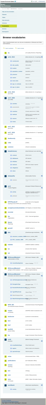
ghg (9, 232)
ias (9, 249)
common (10, 147)
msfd (9, 339)
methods (14, 114)
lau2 (9, 325)
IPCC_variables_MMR (17, 239)
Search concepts (20, 48)
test (9, 370)
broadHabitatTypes (17, 345)
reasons (14, 118)
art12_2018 (11, 92)
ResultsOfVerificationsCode (18, 287)
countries (14, 111)
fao (9, 216)
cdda (9, 142)
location (14, 68)
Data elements (5, 20)
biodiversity (11, 138)
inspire (10, 310)
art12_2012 (11, 57)
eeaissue (14, 164)
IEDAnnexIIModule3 (14, 268)
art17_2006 (11, 98)
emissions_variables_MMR (18, 236)
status (14, 171)
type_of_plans (16, 87)
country (14, 389)
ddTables (14, 161)
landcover (11, 316)
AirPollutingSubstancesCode (18, 280)
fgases (10, 222)
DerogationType (16, 284)
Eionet (8, 8)
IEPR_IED (11, 304)
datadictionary (12, 151)
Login (34, 1)
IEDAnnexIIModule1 (14, 257)
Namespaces (5, 31)
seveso (10, 365)
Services (4, 28)
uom (9, 375)
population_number (17, 71)
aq (8, 52)
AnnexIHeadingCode (17, 263)
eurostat (10, 212)
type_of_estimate (16, 84)
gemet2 (10, 228)
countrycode (15, 61)
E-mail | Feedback (6, 400)
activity (14, 192)
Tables (3, 17)
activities (14, 103)
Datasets (4, 14)
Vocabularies (5, 26)
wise (9, 379)
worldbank (11, 385)
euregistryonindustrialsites (16, 208)
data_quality (15, 65)
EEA (9, 1)
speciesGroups (16, 351)
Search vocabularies (9, 48)
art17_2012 (11, 126)
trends (14, 121)
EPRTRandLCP (12, 202)
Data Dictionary (14, 8)
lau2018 (10, 329)
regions (14, 348)
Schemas (4, 23)
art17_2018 (11, 132)
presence (14, 74)
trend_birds (15, 80)
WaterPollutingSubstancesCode (18, 298)
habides (10, 244)
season (14, 77)
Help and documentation (8, 11)
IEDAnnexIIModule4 (14, 274)
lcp (9, 335)
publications (12, 360)
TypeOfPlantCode (16, 291)
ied (9, 253)
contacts (14, 155)
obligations (15, 167)
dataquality (11, 176)
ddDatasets (15, 158)
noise (9, 356)
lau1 (9, 321)
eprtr (9, 186)
